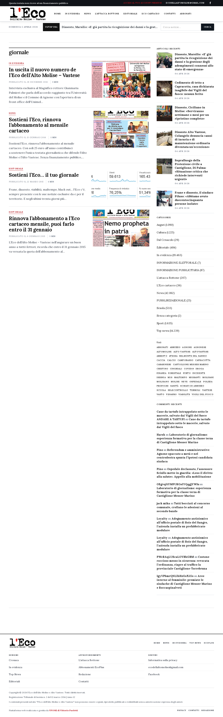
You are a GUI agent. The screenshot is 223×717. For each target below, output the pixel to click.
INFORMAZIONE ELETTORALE (177, 262)
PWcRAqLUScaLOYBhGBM (175, 557)
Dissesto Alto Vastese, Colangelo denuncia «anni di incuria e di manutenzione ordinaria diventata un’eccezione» (193, 139)
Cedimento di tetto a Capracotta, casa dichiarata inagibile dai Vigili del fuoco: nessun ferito (194, 88)
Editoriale (130, 13)
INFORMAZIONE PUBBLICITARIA (178, 270)
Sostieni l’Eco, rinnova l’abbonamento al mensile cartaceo (38, 125)
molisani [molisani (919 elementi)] (208, 377)
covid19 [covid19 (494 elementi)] (189, 369)
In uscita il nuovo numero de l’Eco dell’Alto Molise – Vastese (44, 72)
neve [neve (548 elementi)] (184, 382)
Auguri (161, 224)
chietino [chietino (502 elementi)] (162, 369)
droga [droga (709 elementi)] (200, 369)
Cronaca (14, 660)
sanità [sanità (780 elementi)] (174, 386)
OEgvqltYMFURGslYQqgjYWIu (178, 484)
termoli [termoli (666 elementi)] (195, 390)
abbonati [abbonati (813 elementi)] (162, 347)
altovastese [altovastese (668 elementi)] (200, 352)
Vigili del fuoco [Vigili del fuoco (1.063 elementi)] (202, 394)
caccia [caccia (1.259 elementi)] (161, 360)
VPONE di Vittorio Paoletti (63, 710)
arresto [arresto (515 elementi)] (162, 356)
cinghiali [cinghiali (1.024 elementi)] (176, 369)
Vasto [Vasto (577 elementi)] (160, 394)
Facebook (154, 674)
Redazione (85, 674)
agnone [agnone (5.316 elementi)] (187, 347)
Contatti (170, 13)
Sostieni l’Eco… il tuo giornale (44, 175)
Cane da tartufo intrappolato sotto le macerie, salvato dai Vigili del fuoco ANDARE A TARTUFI (182, 415)
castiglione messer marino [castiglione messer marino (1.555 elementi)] (191, 364)
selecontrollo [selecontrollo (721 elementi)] (178, 390)
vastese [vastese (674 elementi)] (207, 390)
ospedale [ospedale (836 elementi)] (195, 382)
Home (57, 13)
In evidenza (72, 13)
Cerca (207, 27)
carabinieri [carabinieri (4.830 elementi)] (164, 364)
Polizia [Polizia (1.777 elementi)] (208, 382)
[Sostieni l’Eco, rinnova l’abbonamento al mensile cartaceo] (120, 129)
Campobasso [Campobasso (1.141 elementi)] (185, 360)
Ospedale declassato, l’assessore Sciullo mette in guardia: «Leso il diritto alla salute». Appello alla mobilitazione (185, 472)
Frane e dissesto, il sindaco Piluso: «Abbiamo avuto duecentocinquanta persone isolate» (194, 198)
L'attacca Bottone (107, 13)
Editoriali (14, 681)
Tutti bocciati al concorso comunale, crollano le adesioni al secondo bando (183, 507)
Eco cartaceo (150, 13)
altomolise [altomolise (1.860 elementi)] (164, 352)
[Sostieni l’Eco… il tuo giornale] (120, 184)
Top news (163, 330)
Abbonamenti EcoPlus (91, 667)
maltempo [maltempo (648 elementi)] (180, 377)
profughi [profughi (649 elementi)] (163, 386)
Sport (160, 323)
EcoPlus (209, 643)
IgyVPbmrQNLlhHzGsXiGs (175, 576)
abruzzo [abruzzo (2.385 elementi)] (175, 347)
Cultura (161, 232)
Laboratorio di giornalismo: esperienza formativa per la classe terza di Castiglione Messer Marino (185, 438)
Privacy (181, 710)
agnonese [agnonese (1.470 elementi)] (200, 347)
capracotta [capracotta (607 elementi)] (202, 360)
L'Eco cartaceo (166, 285)
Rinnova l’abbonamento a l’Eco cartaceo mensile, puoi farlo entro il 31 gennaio (44, 224)
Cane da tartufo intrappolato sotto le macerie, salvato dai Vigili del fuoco (183, 423)
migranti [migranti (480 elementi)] (195, 377)
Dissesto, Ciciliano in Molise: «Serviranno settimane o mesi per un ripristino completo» (192, 113)
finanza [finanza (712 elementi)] (161, 373)
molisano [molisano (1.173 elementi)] (163, 382)
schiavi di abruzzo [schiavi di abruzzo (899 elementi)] (192, 386)
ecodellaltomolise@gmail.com (165, 667)
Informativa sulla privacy (162, 660)
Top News (195, 643)
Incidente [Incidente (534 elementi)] (198, 373)
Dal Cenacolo (165, 240)
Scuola (161, 308)
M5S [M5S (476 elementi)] (170, 377)
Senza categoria (167, 315)
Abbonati (185, 13)
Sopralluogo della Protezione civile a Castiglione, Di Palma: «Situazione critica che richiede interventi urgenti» (191, 169)
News (87, 13)
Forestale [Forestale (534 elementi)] (174, 373)
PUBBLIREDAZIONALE (171, 300)
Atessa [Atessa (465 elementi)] (173, 356)
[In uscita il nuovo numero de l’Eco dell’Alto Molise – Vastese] (120, 79)
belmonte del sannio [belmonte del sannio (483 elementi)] (193, 356)
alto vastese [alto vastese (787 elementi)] (182, 352)
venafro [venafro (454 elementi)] (171, 394)
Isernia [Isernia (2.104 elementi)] (161, 377)
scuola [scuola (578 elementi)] (161, 390)
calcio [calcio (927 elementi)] (171, 360)
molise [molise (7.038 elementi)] (175, 382)
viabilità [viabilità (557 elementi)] (184, 394)
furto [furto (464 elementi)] (187, 373)
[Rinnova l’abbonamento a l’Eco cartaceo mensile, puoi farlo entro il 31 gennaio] (120, 228)
